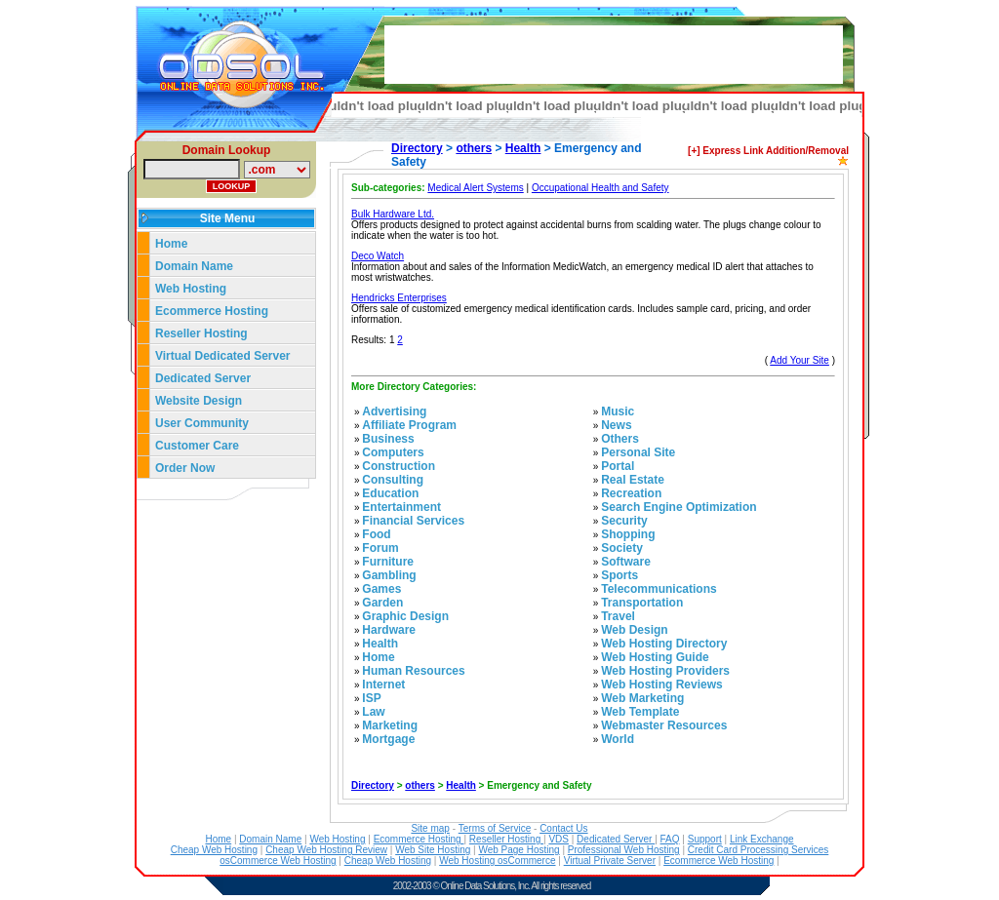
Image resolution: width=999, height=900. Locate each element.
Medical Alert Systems (475, 187)
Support (705, 839)
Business (388, 439)
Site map (430, 828)
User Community (202, 423)
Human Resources (413, 671)
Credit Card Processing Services (758, 849)
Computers (392, 452)
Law (373, 712)
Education (390, 493)
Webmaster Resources (664, 725)
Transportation (642, 602)
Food (376, 534)
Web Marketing (642, 698)
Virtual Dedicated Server (223, 356)
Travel (618, 616)
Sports (619, 575)
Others (620, 439)
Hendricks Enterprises (399, 298)
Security (624, 521)
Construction (398, 466)
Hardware (389, 630)
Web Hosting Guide (654, 657)
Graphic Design (405, 616)
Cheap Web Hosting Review (326, 849)
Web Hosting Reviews (661, 684)
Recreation (631, 493)
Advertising (394, 411)
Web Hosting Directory (664, 643)
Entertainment (401, 507)
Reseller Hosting (201, 333)
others (474, 148)
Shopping (628, 534)
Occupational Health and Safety (600, 187)
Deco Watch (377, 256)
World (617, 739)
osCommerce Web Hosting (278, 860)
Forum (380, 548)
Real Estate (632, 480)
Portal (617, 466)
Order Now (185, 468)
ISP (371, 698)
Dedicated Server (204, 378)
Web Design (634, 630)
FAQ (670, 839)
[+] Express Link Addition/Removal (768, 150)
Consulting (392, 480)
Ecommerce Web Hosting (718, 860)
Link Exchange (762, 839)
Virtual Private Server (610, 860)
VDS (558, 839)
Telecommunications (658, 589)
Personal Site (638, 452)
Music (617, 411)
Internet (383, 684)
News (616, 425)
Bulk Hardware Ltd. (392, 214)
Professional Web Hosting (624, 849)
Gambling (389, 575)
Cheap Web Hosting (214, 849)
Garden (382, 602)
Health (523, 148)
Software (626, 561)
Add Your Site (799, 360)
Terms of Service (495, 828)
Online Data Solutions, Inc (485, 885)
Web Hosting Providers (665, 671)
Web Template (640, 712)
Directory (417, 148)
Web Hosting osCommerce (497, 860)
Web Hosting (190, 288)
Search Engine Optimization (678, 507)
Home (171, 244)
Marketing (390, 725)
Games (381, 589)
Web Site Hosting (432, 849)
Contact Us (563, 828)
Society (622, 548)
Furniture (388, 561)
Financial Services (413, 521)
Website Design (198, 401)
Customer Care (197, 445)
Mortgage (388, 739)
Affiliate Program (409, 425)
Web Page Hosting (518, 849)
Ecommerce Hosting (211, 311)
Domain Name (194, 266)
